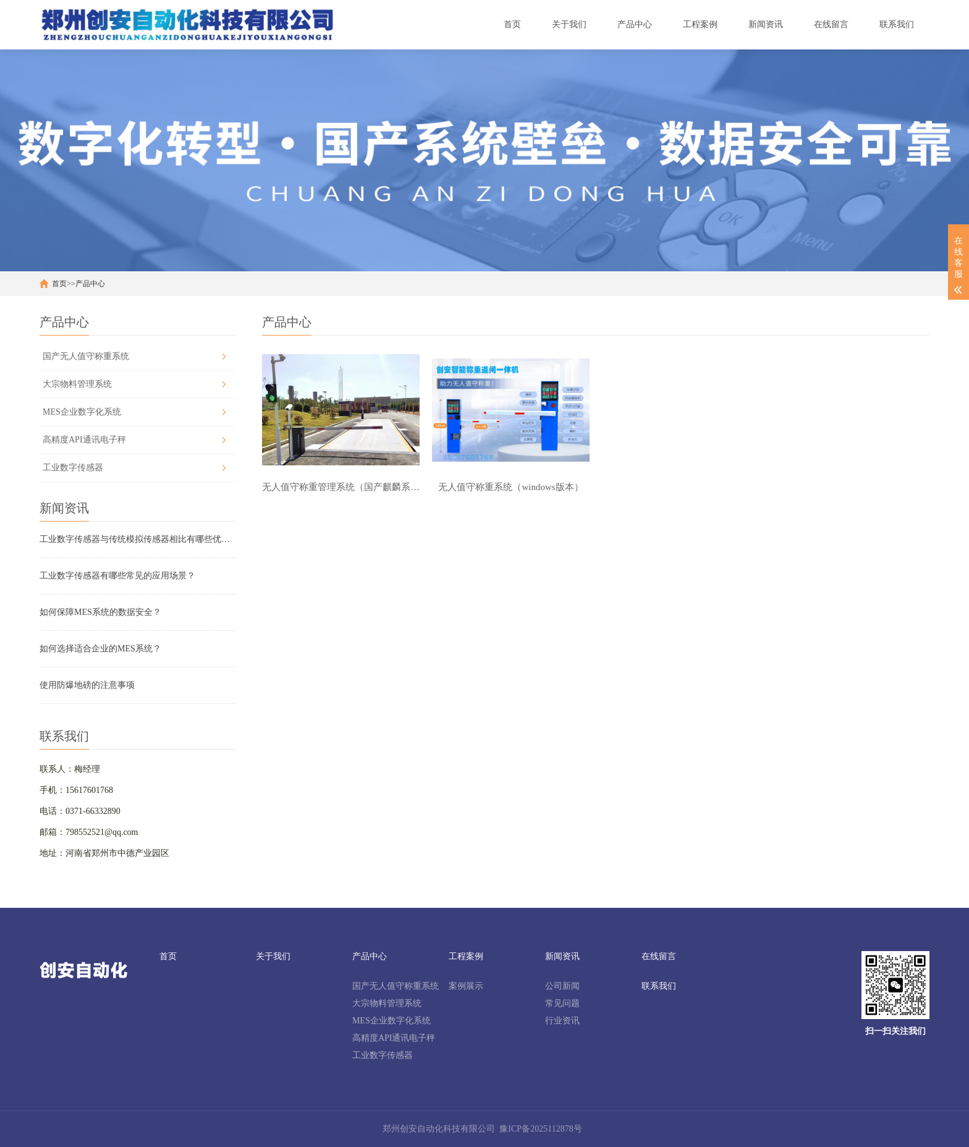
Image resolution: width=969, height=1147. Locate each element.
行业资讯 (562, 1020)
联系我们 (658, 986)
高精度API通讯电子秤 (84, 439)
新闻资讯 (562, 956)
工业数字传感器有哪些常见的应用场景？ (117, 575)
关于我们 (273, 956)
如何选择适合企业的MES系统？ (100, 648)
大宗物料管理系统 (77, 384)
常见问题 (562, 1003)
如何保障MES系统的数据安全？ (100, 612)
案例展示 (466, 986)
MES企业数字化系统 (82, 412)
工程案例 (466, 956)
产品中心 (90, 283)
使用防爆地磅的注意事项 (87, 685)
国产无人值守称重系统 (86, 356)
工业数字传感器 (73, 467)
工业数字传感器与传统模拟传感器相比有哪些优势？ (137, 539)
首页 (59, 283)
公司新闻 (562, 986)
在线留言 (658, 956)
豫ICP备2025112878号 (540, 1128)
